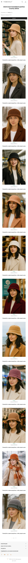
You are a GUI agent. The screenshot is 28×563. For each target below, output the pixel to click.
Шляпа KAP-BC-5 (14, 143)
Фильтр (14, 18)
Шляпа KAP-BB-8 (14, 488)
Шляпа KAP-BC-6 (14, 100)
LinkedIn (11, 554)
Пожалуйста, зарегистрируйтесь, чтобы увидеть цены (14, 60)
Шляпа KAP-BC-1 (14, 315)
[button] (22, 2)
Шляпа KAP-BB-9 (14, 444)
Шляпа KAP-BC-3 (14, 229)
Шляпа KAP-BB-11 (14, 358)
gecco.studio (14, 560)
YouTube (4, 554)
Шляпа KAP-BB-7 (14, 531)
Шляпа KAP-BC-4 (14, 186)
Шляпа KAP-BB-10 (14, 401)
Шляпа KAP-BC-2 (14, 272)
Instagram (7, 554)
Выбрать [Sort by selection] (10, 12)
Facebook (1, 554)
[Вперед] (15, 538)
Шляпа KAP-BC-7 (14, 57)
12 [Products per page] (10, 15)
